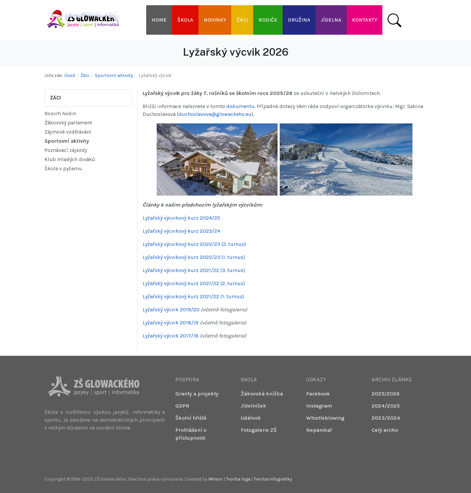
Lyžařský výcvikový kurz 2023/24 (181, 231)
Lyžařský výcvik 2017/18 (171, 336)
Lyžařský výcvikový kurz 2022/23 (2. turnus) (194, 244)
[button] (185, 20)
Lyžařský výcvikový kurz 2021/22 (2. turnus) (194, 283)
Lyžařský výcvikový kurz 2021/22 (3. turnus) (194, 270)
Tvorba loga (238, 479)
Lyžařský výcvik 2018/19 (171, 323)
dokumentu (240, 106)
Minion (215, 479)
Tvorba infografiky (273, 479)
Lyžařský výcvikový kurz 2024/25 (181, 218)
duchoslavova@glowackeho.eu (215, 114)
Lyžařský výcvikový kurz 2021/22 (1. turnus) (193, 296)
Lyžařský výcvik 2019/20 (171, 309)
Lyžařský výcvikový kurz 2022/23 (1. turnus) (194, 257)
